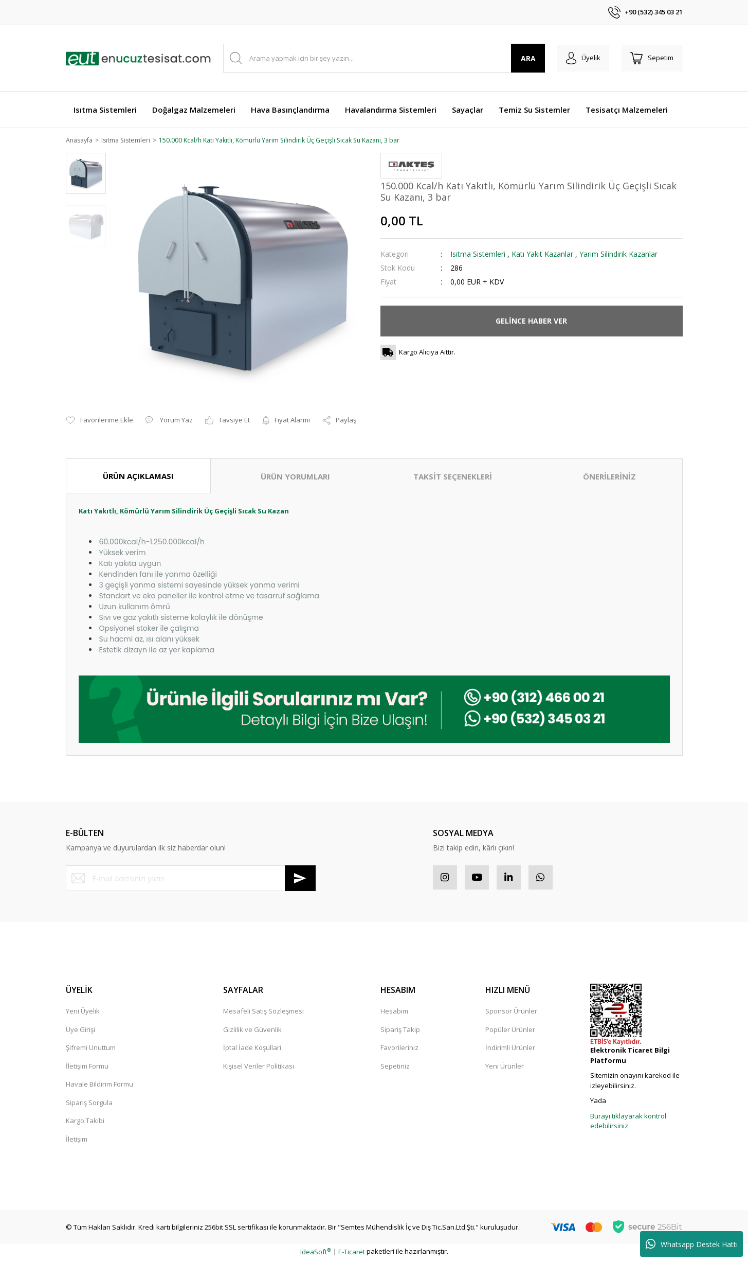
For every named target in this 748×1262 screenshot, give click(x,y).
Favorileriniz (399, 1049)
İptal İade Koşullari (252, 1049)
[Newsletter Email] (191, 879)
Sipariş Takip (400, 1031)
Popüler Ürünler (510, 1031)
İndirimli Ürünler (510, 1049)
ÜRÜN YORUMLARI (295, 477)
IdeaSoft (315, 1253)
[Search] (381, 58)
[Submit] (300, 879)
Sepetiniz (395, 1068)
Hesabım (394, 1013)
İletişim (76, 1141)
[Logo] (138, 58)
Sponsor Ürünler (511, 1013)
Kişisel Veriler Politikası (258, 1068)
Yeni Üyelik (83, 1013)
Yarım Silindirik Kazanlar (618, 254)
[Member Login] (579, 58)
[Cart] (651, 58)
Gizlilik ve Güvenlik (252, 1031)
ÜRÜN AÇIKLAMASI (138, 476)
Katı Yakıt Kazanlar (542, 254)
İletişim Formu (87, 1068)
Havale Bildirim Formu (99, 1086)
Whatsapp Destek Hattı (692, 1244)
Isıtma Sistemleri (477, 254)
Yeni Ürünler (504, 1068)
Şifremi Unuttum (91, 1049)
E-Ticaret (351, 1253)
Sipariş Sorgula (89, 1104)
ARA (522, 58)
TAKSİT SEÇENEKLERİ (452, 477)
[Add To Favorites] (99, 421)
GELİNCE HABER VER (531, 321)
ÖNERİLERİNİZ (609, 477)
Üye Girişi (80, 1031)
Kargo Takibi (85, 1122)
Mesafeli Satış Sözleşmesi (263, 1013)
